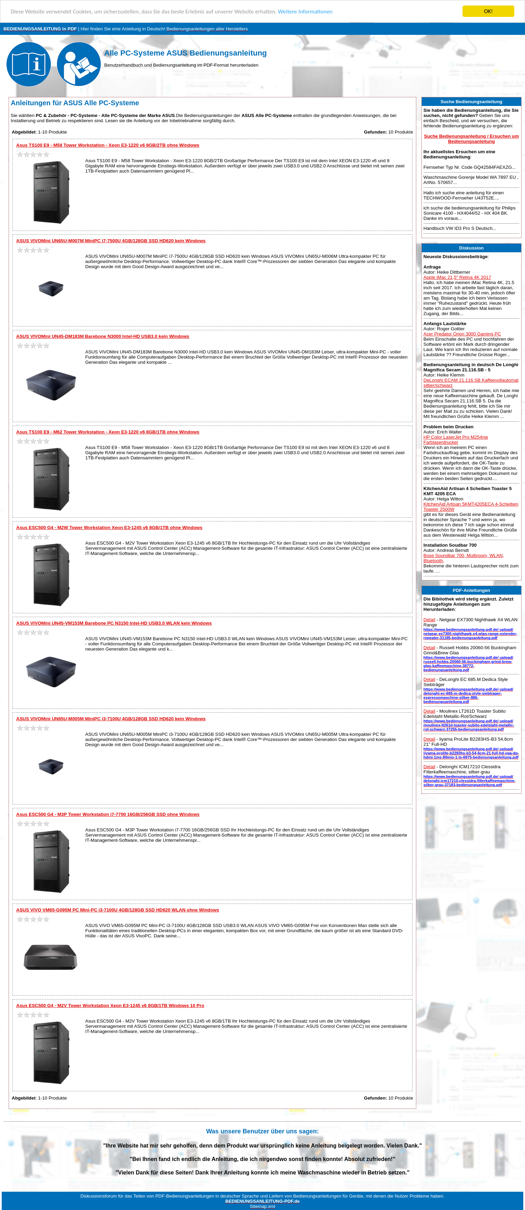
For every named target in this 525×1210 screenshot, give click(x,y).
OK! (488, 11)
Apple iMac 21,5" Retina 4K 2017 (457, 277)
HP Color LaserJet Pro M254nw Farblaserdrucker (456, 440)
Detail (429, 619)
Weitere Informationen (305, 11)
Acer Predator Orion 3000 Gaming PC (462, 333)
